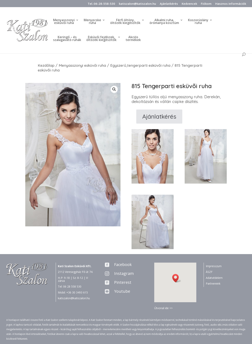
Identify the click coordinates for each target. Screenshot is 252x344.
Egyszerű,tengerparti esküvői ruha (140, 65)
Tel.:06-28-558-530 (101, 4)
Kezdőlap (46, 65)
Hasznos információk (230, 4)
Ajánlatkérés (169, 4)
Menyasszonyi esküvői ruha (82, 65)
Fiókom (206, 4)
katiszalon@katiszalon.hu (137, 4)
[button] (176, 278)
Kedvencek (189, 4)
